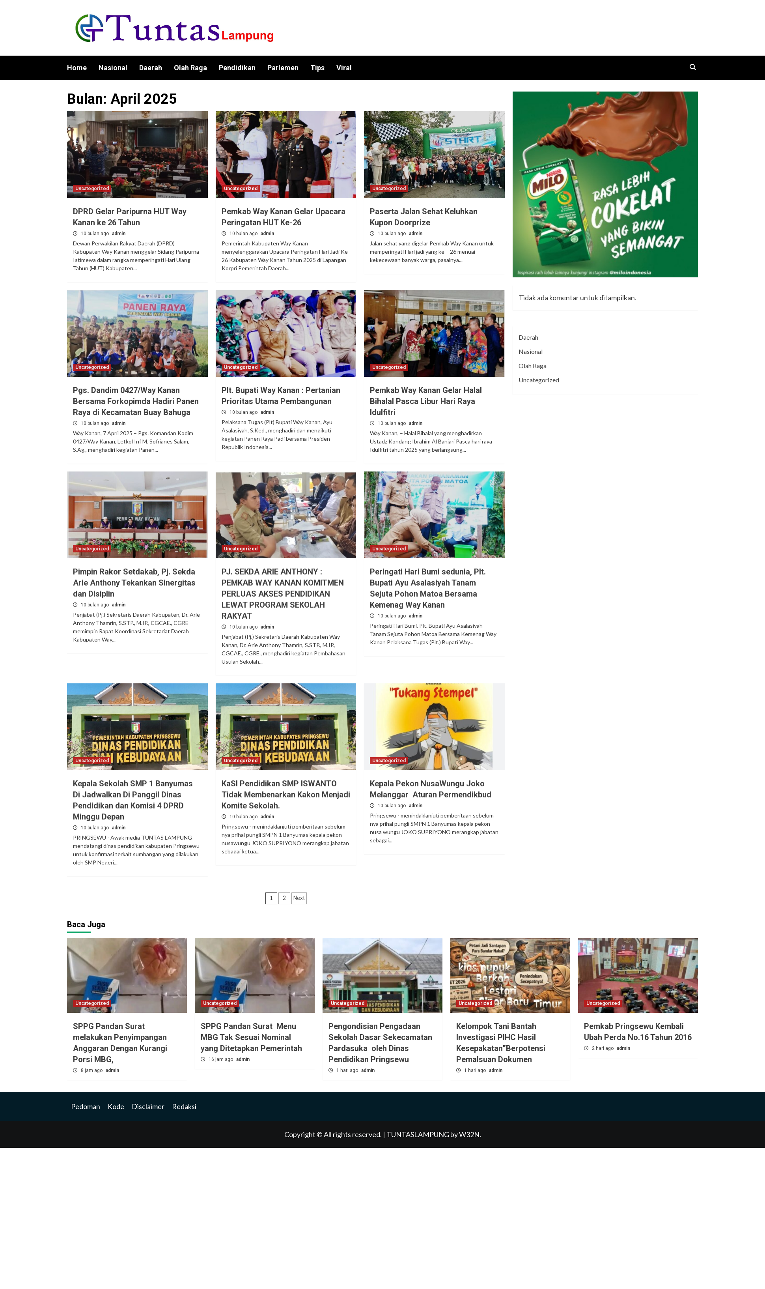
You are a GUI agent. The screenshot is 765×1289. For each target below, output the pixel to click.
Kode (116, 1106)
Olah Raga (190, 68)
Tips (317, 68)
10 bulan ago (95, 233)
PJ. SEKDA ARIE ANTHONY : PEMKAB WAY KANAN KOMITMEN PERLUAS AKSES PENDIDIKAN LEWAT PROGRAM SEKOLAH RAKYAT (283, 594)
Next (299, 898)
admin (118, 233)
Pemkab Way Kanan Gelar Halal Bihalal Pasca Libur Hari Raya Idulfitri (426, 401)
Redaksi (184, 1106)
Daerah (150, 68)
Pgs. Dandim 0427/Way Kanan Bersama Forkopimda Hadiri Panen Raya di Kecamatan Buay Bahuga (136, 401)
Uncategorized (92, 188)
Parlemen (283, 68)
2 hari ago (603, 1048)
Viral (344, 68)
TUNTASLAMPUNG (418, 1134)
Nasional (113, 68)
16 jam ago (221, 1059)
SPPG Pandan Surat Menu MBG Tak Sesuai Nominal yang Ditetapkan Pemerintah (251, 1037)
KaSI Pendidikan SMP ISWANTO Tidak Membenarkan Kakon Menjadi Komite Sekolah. (286, 794)
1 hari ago (347, 1070)
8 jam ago (92, 1070)
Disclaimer (148, 1106)
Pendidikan (237, 68)
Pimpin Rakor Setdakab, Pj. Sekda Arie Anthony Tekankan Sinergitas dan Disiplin (134, 583)
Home (77, 68)
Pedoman (85, 1106)
